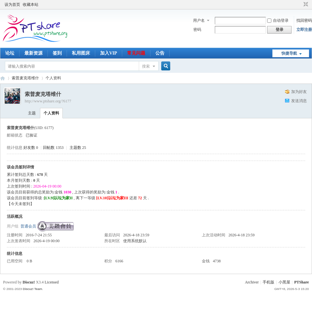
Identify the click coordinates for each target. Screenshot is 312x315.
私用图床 (81, 53)
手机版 (268, 282)
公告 (159, 53)
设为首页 (12, 4)
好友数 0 (30, 147)
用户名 (199, 20)
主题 (32, 113)
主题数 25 (78, 147)
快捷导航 (289, 53)
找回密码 (304, 20)
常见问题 (136, 53)
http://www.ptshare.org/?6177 (48, 101)
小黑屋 (284, 282)
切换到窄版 (305, 4)
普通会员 (28, 226)
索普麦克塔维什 (25, 78)
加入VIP (108, 53)
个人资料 (51, 113)
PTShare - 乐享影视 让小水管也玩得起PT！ (2, 78)
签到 (57, 53)
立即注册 (304, 29)
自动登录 (278, 20)
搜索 (146, 66)
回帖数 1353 (53, 147)
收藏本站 (30, 4)
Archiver (252, 282)
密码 (197, 29)
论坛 (9, 53)
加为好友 (299, 91)
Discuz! (29, 282)
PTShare (301, 282)
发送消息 (299, 100)
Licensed (51, 282)
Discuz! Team (32, 289)
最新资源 (33, 53)
